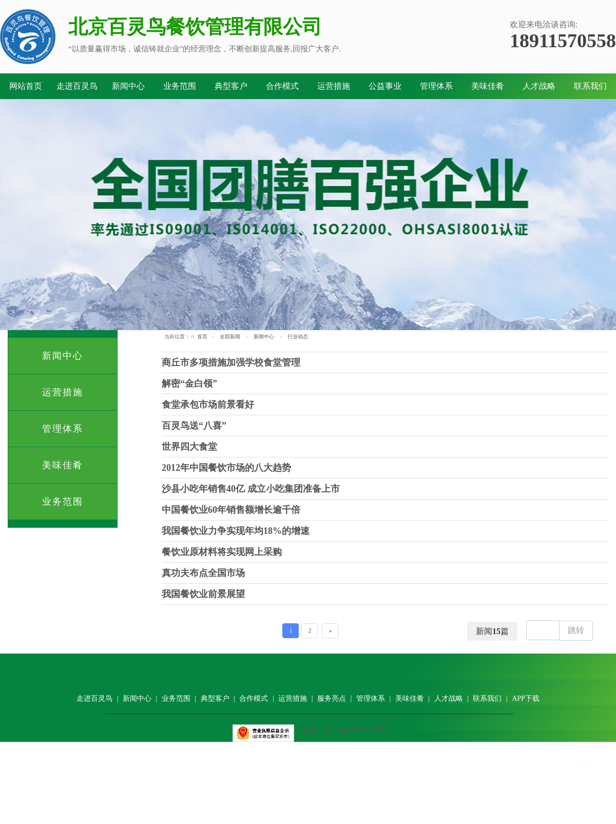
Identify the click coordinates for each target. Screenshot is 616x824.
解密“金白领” (189, 383)
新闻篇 (492, 631)
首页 (202, 336)
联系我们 (590, 86)
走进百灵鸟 (77, 86)
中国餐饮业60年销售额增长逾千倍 (231, 510)
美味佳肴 (487, 86)
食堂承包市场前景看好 (208, 404)
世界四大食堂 (189, 447)
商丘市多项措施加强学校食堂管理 (231, 362)
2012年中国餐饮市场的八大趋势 (226, 468)
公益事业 (385, 86)
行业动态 (297, 336)
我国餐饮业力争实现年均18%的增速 (236, 531)
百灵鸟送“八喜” (194, 425)
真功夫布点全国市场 (203, 573)
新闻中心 (128, 86)
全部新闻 (230, 336)
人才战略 (539, 86)
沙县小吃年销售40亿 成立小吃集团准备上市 (251, 489)
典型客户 (231, 86)
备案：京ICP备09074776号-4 (345, 730)
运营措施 (333, 86)
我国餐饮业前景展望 (203, 594)
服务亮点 (331, 698)
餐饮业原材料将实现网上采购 (222, 552)
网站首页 (25, 86)
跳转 (576, 630)
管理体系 (436, 86)
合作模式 (282, 86)
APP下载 (526, 698)
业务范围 (179, 86)
